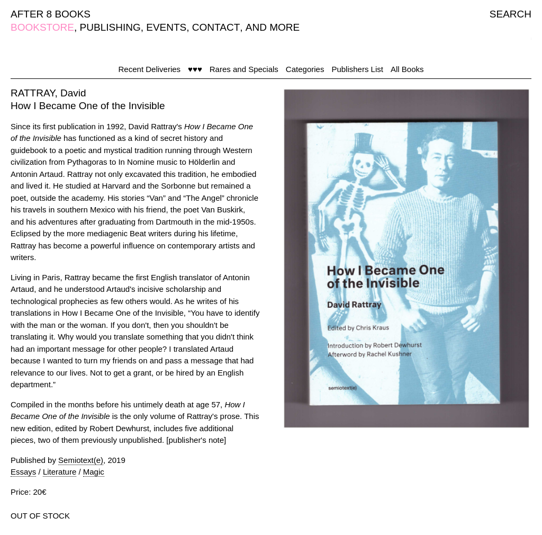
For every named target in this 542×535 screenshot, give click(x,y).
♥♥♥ (195, 69)
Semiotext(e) (80, 460)
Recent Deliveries (150, 69)
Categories (305, 69)
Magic (93, 471)
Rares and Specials (244, 69)
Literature (59, 471)
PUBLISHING (110, 27)
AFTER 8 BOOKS (51, 14)
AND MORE (273, 27)
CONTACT (216, 27)
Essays (23, 471)
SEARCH (510, 14)
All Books (407, 69)
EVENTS (166, 27)
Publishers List (357, 69)
